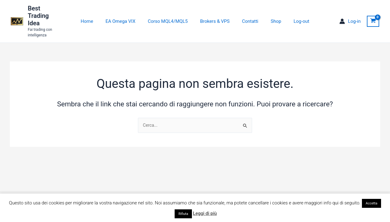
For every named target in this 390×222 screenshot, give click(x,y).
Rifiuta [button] (183, 214)
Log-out (292, 15)
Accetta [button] (371, 203)
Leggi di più (205, 213)
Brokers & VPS (215, 15)
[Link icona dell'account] (350, 15)
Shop (269, 15)
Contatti (247, 15)
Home (96, 15)
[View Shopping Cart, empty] (373, 14)
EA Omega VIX (127, 15)
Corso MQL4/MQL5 (171, 15)
